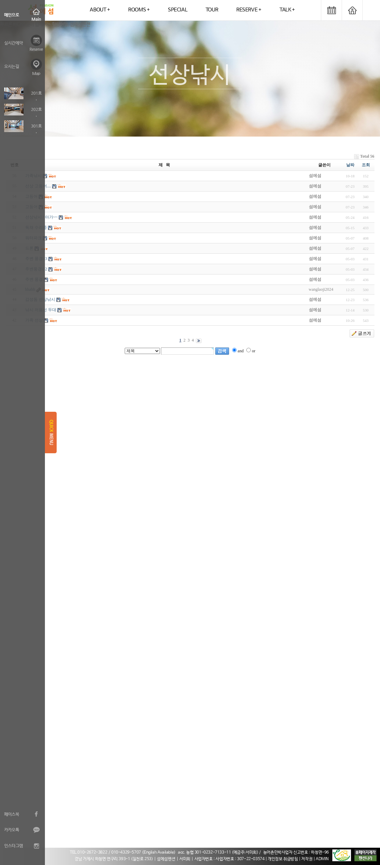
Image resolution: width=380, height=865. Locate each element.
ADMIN (322, 859)
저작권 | (308, 859)
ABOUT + (100, 10)
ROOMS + (139, 10)
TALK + (287, 10)
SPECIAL (177, 10)
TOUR (212, 10)
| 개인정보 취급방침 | (283, 859)
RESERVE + (248, 10)
